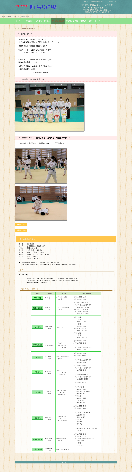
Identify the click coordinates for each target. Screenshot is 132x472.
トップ (17, 29)
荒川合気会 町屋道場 (40, 8)
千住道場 (38, 372)
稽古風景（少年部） (72, 21)
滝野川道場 (37, 298)
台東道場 (38, 392)
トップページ (20, 21)
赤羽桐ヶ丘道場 (37, 345)
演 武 (97, 21)
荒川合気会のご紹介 (58, 21)
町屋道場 (38, 357)
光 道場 (38, 327)
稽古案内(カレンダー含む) (34, 21)
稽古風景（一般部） (86, 21)
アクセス (47, 21)
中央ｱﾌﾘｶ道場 (37, 449)
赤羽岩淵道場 (37, 439)
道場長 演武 (21, 230)
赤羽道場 (38, 418)
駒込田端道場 (37, 308)
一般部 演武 (21, 224)
